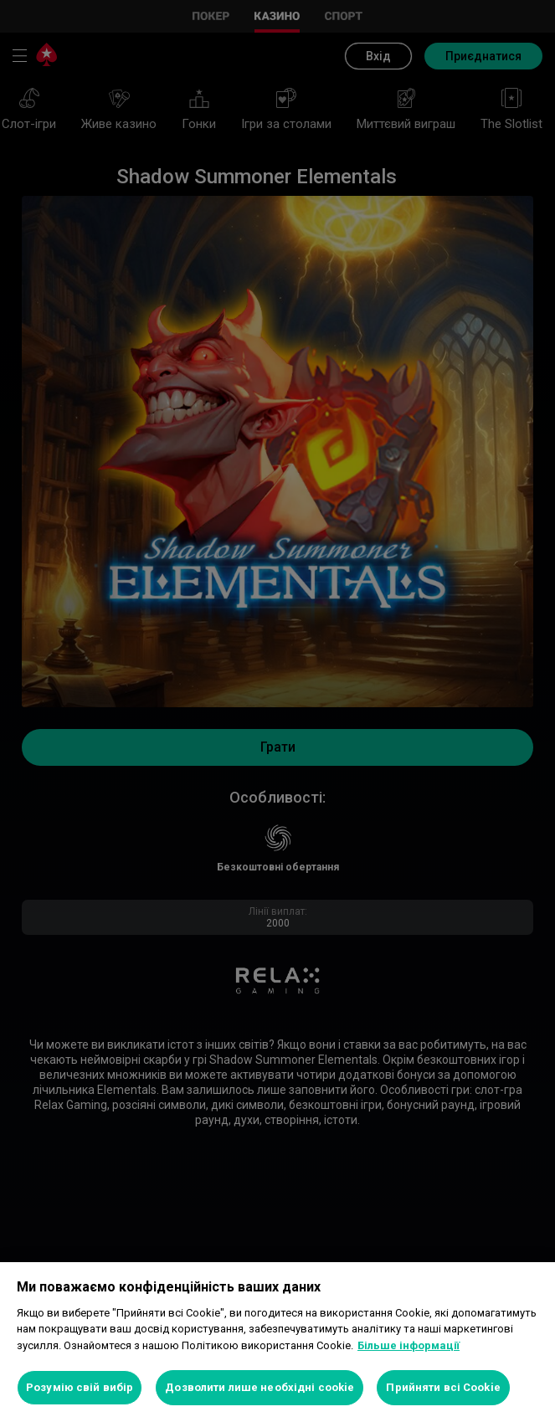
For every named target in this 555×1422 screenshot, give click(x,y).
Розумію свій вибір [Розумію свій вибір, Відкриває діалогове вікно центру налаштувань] (79, 1387)
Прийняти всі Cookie (443, 1387)
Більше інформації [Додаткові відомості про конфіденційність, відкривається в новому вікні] (408, 1345)
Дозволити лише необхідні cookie (259, 1387)
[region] (277, 1342)
